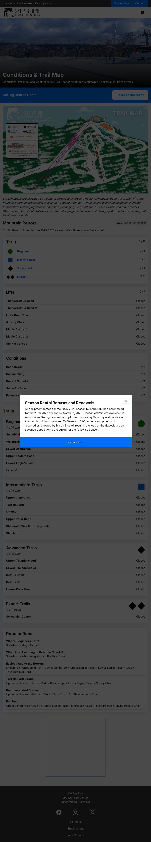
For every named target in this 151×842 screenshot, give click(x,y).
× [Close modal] (126, 400)
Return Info (75, 442)
